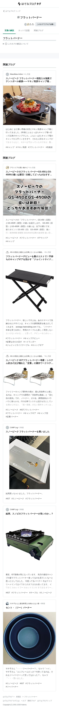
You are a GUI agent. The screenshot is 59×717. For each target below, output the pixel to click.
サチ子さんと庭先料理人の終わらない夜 (24, 604)
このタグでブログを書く (46, 24)
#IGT (8, 498)
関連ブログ (38, 30)
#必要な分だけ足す (14, 342)
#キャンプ (10, 147)
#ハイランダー (30, 342)
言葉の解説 (9, 30)
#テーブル (33, 593)
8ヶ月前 (48, 252)
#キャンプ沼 (43, 413)
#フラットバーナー (36, 147)
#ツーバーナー (12, 687)
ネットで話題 (24, 30)
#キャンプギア (37, 345)
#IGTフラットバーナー (29, 410)
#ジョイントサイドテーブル (18, 345)
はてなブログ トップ (11, 11)
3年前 (43, 604)
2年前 (22, 427)
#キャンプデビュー (32, 338)
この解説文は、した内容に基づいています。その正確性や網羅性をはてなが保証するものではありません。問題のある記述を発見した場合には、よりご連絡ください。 (15, 44)
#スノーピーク (12, 238)
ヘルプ (23, 701)
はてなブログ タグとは (11, 701)
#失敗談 (49, 147)
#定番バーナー (12, 417)
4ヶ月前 (27, 74)
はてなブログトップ (44, 701)
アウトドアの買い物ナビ (19, 168)
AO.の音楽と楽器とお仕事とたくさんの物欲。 (27, 252)
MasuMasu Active (16, 74)
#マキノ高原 (21, 147)
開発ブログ (32, 701)
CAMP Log (14, 427)
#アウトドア (43, 238)
